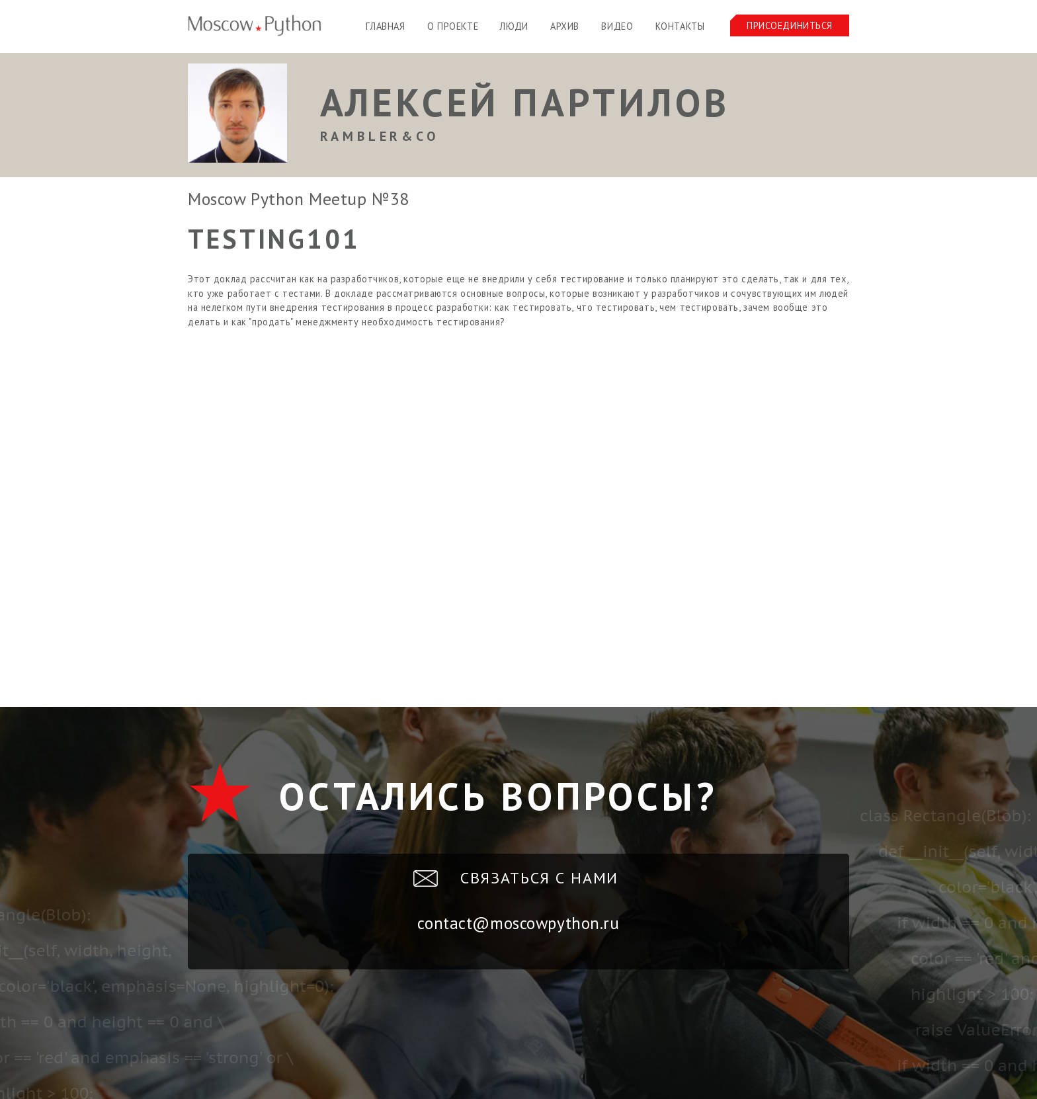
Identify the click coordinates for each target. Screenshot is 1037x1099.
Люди (514, 26)
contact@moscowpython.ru (518, 923)
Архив (564, 26)
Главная (385, 26)
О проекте (452, 26)
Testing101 (274, 239)
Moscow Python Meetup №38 (298, 199)
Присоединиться (790, 25)
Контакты (680, 26)
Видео (617, 26)
